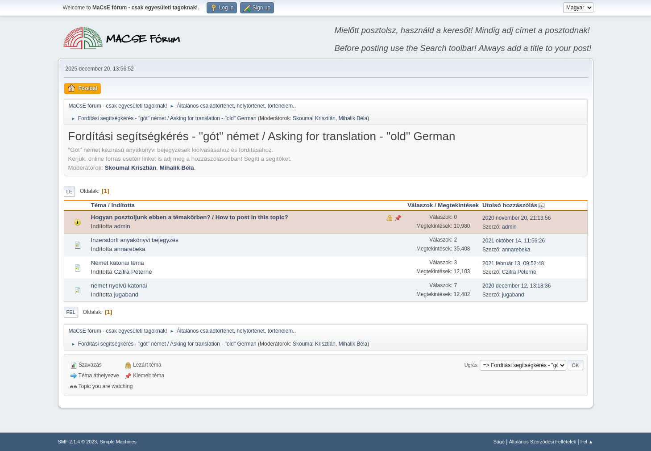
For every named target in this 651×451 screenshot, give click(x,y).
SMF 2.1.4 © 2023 (77, 441)
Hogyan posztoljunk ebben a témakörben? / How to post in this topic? (189, 217)
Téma (99, 205)
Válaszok (420, 205)
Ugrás (470, 364)
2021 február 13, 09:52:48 (513, 263)
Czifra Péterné (133, 271)
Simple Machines (118, 441)
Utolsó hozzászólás (513, 205)
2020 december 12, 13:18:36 (516, 286)
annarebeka (129, 249)
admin (122, 226)
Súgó (499, 441)
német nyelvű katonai (119, 285)
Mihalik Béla (353, 118)
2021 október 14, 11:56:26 (513, 241)
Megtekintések (458, 205)
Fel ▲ (587, 441)
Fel (71, 312)
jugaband (126, 294)
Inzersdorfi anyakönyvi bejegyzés (134, 240)
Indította (123, 205)
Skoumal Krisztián (314, 118)
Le (69, 191)
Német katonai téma (117, 262)
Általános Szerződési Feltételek (542, 441)
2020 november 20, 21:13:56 (516, 218)
